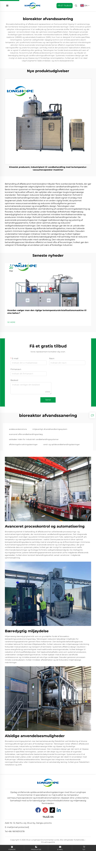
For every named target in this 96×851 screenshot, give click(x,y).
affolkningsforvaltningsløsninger (23, 444)
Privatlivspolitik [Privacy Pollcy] (48, 842)
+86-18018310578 (16, 831)
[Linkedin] (59, 810)
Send (48, 400)
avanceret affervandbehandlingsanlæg (26, 434)
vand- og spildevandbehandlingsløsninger (61, 444)
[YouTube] (45, 810)
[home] (32, 5)
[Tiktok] (52, 810)
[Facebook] (38, 810)
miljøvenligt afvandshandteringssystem (49, 429)
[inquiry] (92, 415)
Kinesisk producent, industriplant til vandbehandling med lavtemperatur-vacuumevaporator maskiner (48, 168)
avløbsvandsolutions (18, 429)
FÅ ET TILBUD (64, 5)
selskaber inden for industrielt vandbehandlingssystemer (34, 439)
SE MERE (11, 322)
